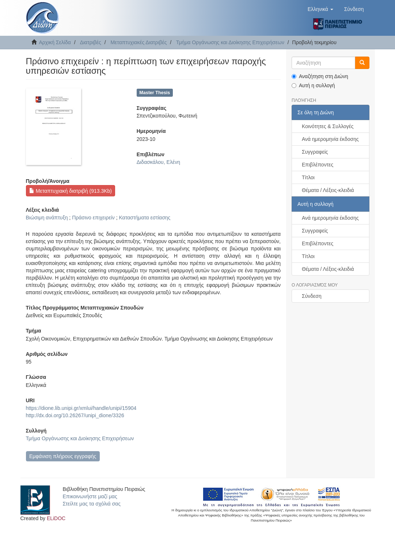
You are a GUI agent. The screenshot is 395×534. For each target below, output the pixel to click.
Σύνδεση (312, 296)
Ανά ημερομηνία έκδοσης (330, 139)
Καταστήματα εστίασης (144, 217)
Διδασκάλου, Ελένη (158, 162)
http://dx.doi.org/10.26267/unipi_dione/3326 (75, 415)
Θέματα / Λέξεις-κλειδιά (328, 190)
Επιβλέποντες (317, 165)
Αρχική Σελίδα (55, 42)
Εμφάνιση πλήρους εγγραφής (62, 456)
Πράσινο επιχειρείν (93, 217)
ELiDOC (56, 518)
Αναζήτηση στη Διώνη (320, 76)
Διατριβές (90, 42)
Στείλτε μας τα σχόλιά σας (92, 504)
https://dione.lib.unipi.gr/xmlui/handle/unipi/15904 (81, 408)
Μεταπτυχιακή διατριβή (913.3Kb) (70, 191)
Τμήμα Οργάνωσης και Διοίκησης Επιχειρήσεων (230, 42)
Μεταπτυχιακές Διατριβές (138, 42)
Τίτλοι (308, 177)
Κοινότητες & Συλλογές (327, 126)
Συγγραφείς (315, 152)
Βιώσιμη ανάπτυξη (47, 217)
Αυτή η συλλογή (313, 85)
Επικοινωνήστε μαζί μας (90, 496)
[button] (320, 9)
